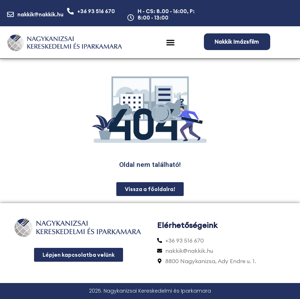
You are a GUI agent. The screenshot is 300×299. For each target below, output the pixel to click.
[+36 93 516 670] (70, 11)
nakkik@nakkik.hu (40, 14)
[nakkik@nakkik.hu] (10, 14)
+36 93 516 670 (96, 11)
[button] (170, 42)
